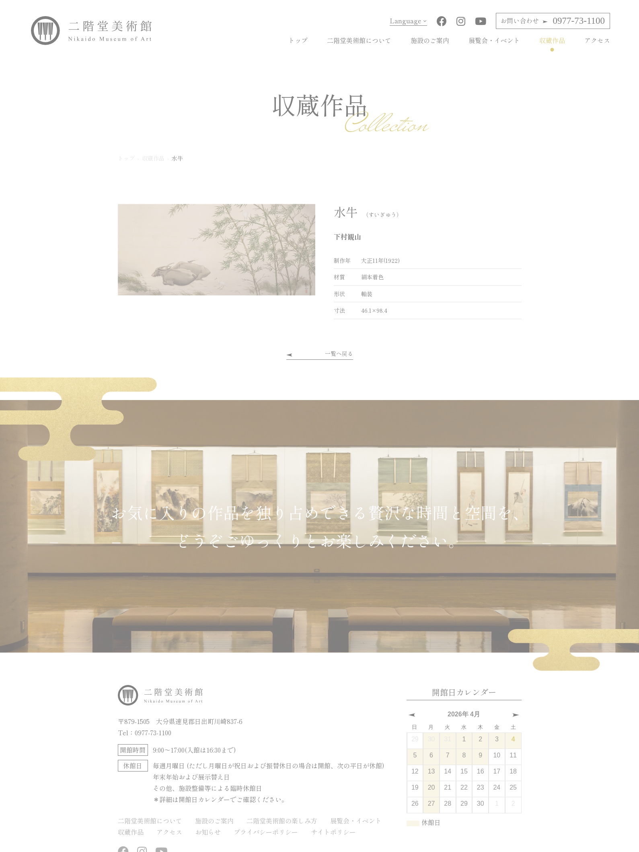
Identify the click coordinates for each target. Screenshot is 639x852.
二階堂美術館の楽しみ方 (282, 820)
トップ (298, 40)
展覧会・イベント (494, 40)
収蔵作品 (552, 40)
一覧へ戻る (339, 353)
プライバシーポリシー (266, 831)
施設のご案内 (430, 40)
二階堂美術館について (359, 40)
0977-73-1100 (552, 21)
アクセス (597, 40)
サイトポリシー (333, 831)
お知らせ (208, 831)
